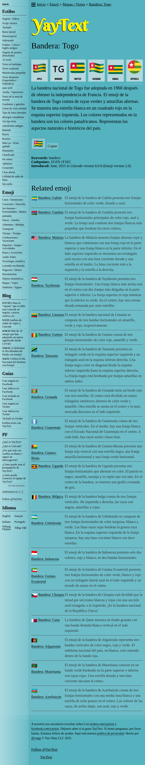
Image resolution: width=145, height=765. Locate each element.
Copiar (52, 146)
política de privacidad (110, 733)
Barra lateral (9, 31)
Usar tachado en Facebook (10, 397)
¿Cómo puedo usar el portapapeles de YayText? (13, 468)
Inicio (5, 4)
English (6, 516)
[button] (33, 5)
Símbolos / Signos (12, 287)
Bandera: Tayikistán (45, 285)
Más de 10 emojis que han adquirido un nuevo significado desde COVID (12, 337)
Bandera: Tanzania (44, 356)
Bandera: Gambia (50, 212)
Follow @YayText (12, 499)
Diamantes (8, 150)
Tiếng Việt (21, 527)
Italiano (6, 521)
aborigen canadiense (13, 117)
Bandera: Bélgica (50, 496)
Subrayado (8, 40)
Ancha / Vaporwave (12, 92)
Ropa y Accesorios (12, 252)
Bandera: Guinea (50, 334)
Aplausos (7, 163)
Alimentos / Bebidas (13, 224)
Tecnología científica (13, 261)
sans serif (7, 87)
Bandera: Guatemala (46, 427)
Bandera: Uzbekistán (46, 523)
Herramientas (9, 274)
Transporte (8, 228)
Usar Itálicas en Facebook (10, 390)
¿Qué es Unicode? (12, 446)
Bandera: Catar (49, 620)
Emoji (8, 192)
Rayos (5, 134)
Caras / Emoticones (12, 199)
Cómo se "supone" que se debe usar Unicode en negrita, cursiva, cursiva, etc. (13, 309)
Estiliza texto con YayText (11, 424)
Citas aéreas (8, 172)
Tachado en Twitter (12, 418)
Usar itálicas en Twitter (10, 413)
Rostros (6, 138)
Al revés (6, 59)
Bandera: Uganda (50, 466)
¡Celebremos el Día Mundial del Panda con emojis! (13, 351)
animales (7, 216)
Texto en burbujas (11, 64)
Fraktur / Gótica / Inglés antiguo (11, 46)
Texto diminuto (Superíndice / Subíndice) (10, 80)
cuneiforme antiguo (12, 125)
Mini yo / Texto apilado (10, 144)
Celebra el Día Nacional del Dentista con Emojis (13, 362)
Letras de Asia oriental (14, 108)
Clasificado (8, 154)
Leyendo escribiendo (13, 265)
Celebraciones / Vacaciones (10, 239)
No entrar (7, 159)
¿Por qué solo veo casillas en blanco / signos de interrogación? (12, 455)
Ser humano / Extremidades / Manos (14, 210)
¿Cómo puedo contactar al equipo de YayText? (14, 478)
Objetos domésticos (12, 278)
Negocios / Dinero (12, 270)
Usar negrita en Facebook (10, 382)
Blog (6, 295)
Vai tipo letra (9, 121)
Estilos (8, 11)
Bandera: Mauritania (46, 672)
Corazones (8, 167)
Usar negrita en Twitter (10, 405)
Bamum (6, 130)
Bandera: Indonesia (45, 559)
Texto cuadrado (10, 68)
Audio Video (9, 257)
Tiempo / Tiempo (11, 233)
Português (20, 521)
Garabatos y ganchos (13, 104)
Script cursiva (9, 23)
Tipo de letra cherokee (14, 112)
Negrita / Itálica (10, 18)
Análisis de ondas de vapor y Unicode (12, 323)
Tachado (6, 27)
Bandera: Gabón (49, 198)
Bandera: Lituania (51, 315)
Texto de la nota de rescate (12, 98)
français (19, 516)
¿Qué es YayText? (11, 442)
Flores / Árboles (10, 220)
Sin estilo (7, 184)
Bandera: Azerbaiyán (46, 697)
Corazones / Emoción (13, 204)
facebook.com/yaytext (45, 728)
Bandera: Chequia (51, 595)
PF (5, 434)
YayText (46, 757)
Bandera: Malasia (50, 237)
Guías (7, 373)
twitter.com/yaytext (102, 724)
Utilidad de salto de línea (12, 178)
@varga (36, 738)
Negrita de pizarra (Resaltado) (12, 54)
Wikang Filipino (6, 528)
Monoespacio (9, 36)
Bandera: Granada (44, 397)
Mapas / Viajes (10, 282)
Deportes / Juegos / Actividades (12, 247)
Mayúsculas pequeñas (14, 72)
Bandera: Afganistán (46, 646)
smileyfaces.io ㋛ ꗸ (12, 491)
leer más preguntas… (17, 485)
